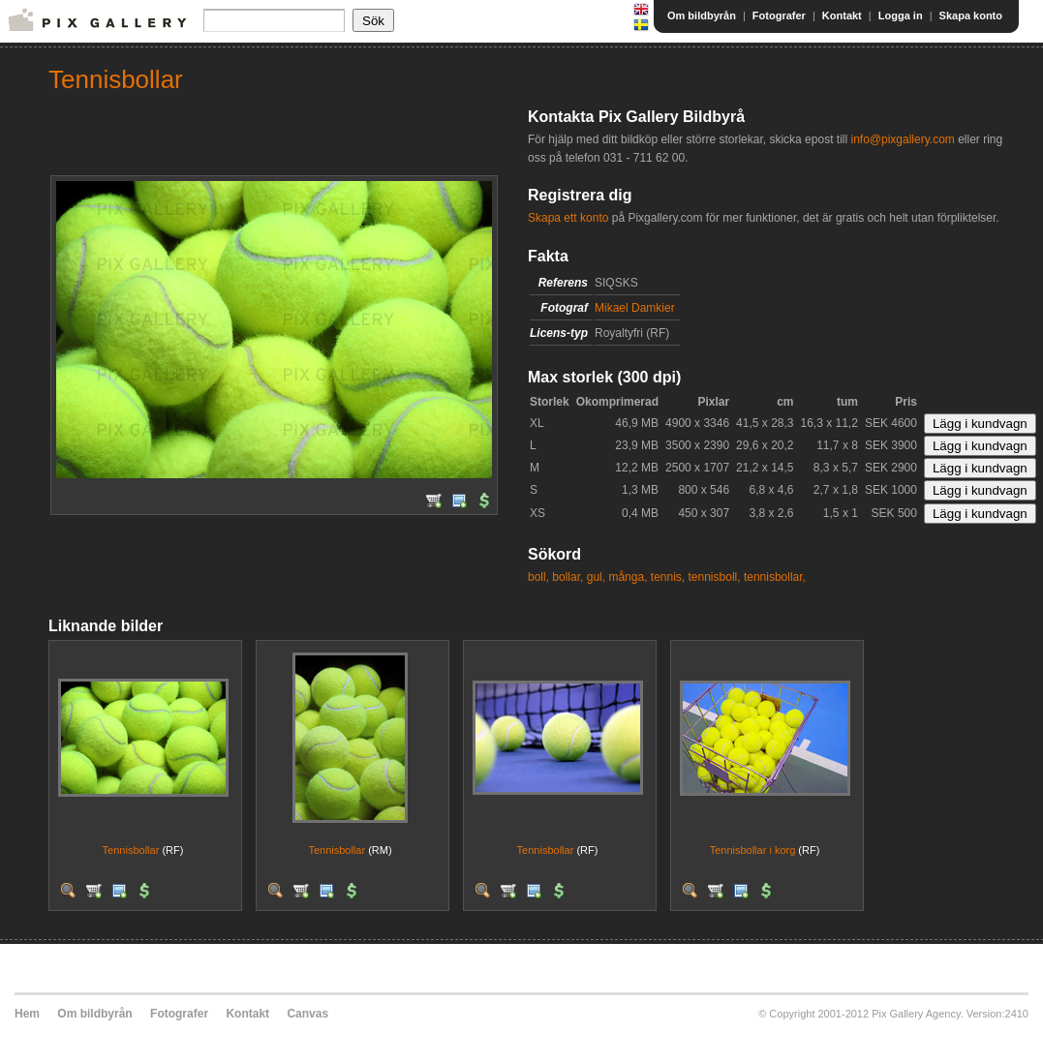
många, (627, 577)
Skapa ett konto (568, 218)
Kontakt (842, 15)
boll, (538, 577)
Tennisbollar (131, 850)
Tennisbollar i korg (753, 850)
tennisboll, (715, 577)
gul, (596, 577)
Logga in (900, 15)
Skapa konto (970, 15)
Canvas (307, 1013)
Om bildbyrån (701, 15)
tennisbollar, (775, 577)
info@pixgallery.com (902, 139)
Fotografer (779, 15)
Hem (27, 1013)
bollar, (567, 577)
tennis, (668, 577)
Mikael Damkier (635, 308)
